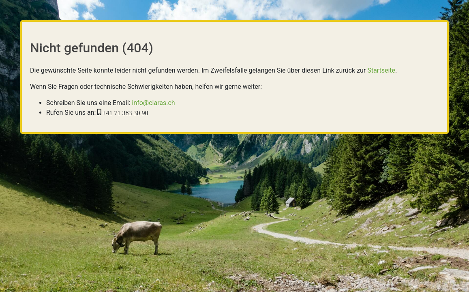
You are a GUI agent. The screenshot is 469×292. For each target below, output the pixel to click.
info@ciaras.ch (153, 103)
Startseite (381, 70)
